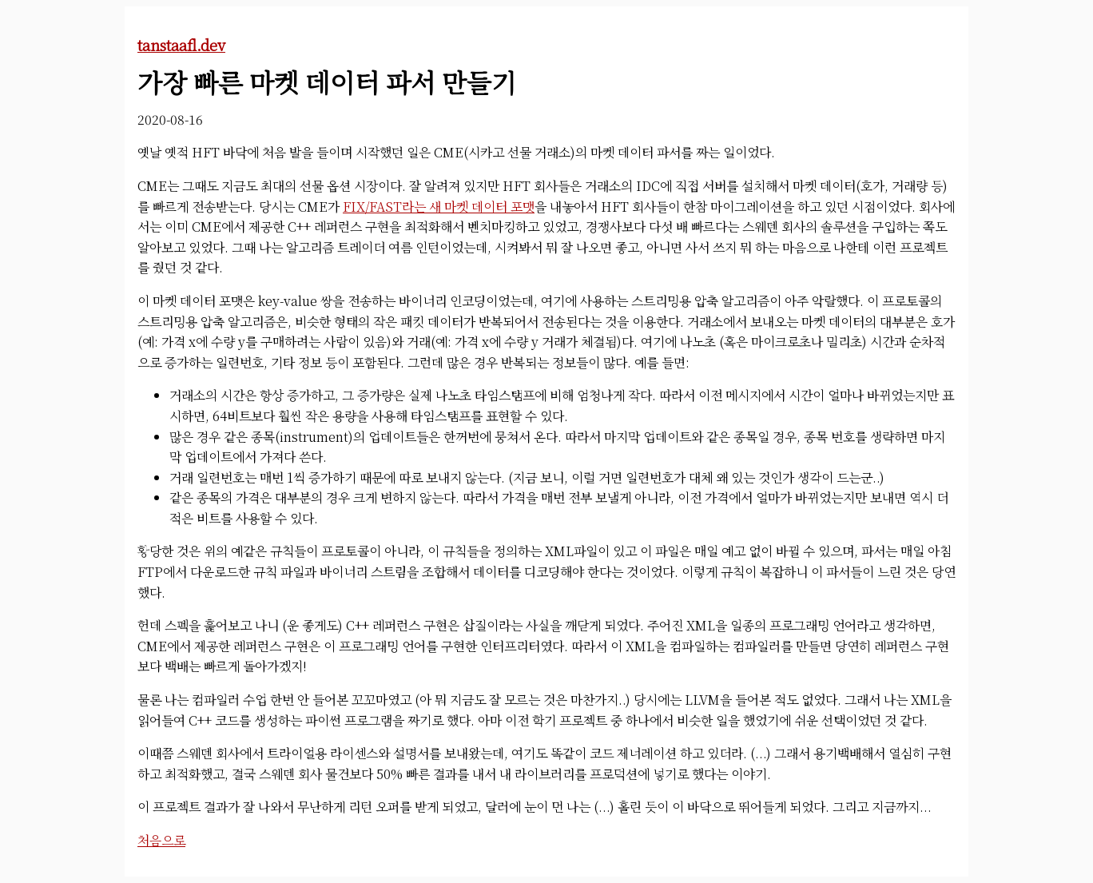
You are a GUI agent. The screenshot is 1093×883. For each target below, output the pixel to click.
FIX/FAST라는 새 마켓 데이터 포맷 (439, 206)
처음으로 (161, 840)
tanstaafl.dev (181, 44)
